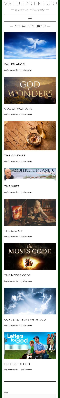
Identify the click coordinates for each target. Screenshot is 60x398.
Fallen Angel (15, 64)
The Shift (12, 186)
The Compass (14, 155)
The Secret (13, 230)
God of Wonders (18, 108)
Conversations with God (25, 319)
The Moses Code (17, 275)
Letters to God (17, 364)
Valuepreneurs (32, 3)
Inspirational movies (11, 70)
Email (7, 392)
